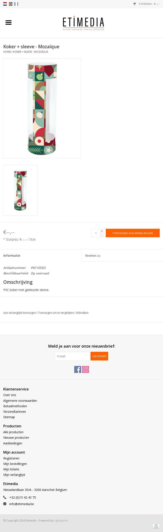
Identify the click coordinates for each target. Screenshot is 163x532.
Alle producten (13, 432)
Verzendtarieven (14, 411)
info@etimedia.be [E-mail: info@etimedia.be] (21, 504)
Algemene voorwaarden (20, 401)
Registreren (11, 458)
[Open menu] (8, 22)
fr (16, 4)
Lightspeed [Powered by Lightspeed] (61, 520)
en (10, 4)
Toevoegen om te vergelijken (56, 313)
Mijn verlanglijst (14, 475)
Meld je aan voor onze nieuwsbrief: (81, 346)
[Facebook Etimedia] (77, 369)
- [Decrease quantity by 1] (101, 235)
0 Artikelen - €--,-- (146, 4)
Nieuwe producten (16, 437)
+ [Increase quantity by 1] (102, 231)
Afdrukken (82, 313)
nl (5, 4)
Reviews (92, 255)
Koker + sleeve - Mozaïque (30, 52)
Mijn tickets (11, 469)
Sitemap (9, 417)
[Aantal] (95, 233)
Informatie (11, 255)
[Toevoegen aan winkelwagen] (133, 233)
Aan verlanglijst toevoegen (20, 313)
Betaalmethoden (15, 406)
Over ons (9, 395)
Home (7, 52)
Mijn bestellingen (15, 464)
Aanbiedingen (12, 443)
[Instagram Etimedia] (85, 369)
